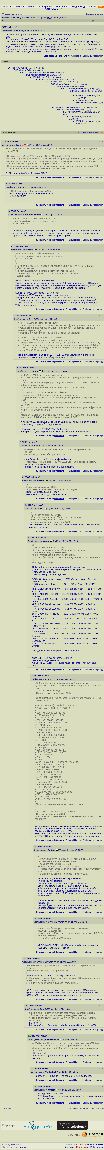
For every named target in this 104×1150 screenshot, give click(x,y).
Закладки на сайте (11, 1144)
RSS (101, 132)
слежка (92, 6)
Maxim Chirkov (95, 1144)
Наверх (77, 177)
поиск (31, 6)
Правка (77, 56)
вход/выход (78, 6)
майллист (61, 6)
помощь (20, 6)
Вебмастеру (96, 1147)
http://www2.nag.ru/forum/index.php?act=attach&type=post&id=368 (62, 1025)
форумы (7, 6)
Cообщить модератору (93, 56)
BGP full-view (14, 68)
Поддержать (82, 1147)
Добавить (70, 1147)
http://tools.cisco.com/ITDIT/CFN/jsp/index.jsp (44, 429)
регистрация (45, 6)
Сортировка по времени (88, 132)
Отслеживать (97, 21)
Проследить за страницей (15, 1147)
